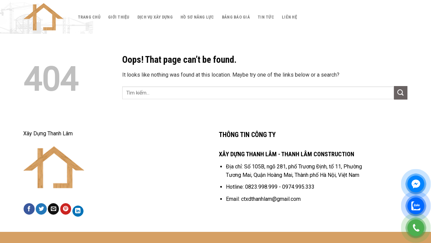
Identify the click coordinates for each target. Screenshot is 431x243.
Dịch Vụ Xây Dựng (155, 17)
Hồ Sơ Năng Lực (197, 17)
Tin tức (266, 17)
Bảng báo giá (236, 17)
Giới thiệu (119, 17)
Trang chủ (89, 17)
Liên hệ (289, 17)
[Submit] (400, 92)
